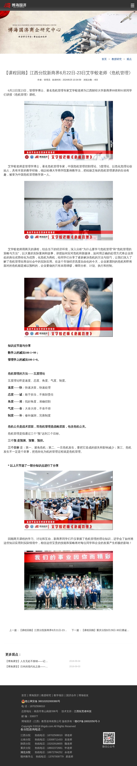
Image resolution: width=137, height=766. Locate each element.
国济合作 (71, 695)
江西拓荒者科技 (83, 711)
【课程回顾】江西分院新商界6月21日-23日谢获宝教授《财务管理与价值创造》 (63, 630)
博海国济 (34, 695)
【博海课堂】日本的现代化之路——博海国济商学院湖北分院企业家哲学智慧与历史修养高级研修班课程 (26, 666)
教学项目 (59, 695)
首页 (104, 59)
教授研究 (117, 59)
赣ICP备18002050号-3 (87, 721)
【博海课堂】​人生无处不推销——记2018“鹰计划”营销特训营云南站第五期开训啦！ (26, 661)
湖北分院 (26, 752)
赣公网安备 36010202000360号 (40, 701)
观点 (129, 59)
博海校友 (83, 695)
